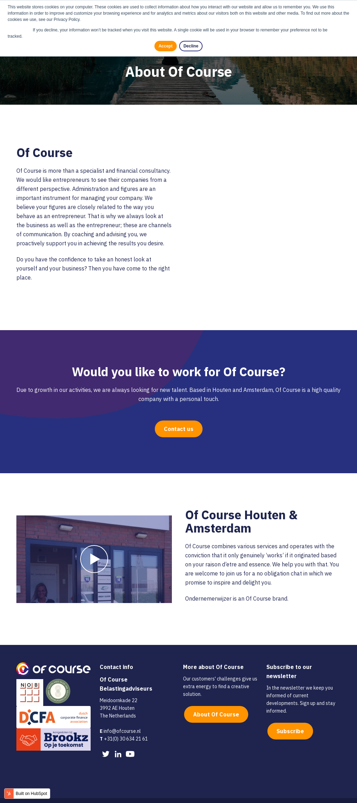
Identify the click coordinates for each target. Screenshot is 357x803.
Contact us (178, 416)
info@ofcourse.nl (122, 718)
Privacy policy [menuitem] (98, 794)
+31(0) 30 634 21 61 (126, 726)
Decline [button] (191, 46)
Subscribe (290, 718)
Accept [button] (166, 46)
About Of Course (216, 701)
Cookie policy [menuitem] (62, 794)
